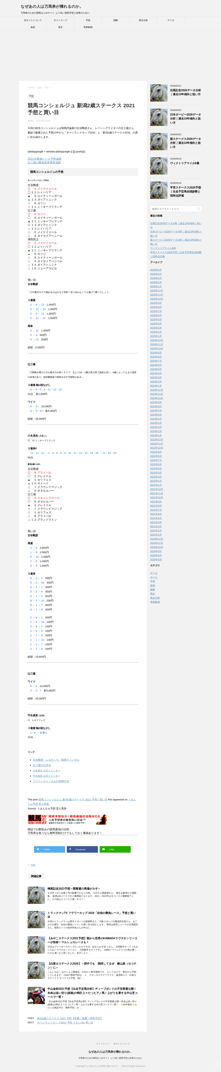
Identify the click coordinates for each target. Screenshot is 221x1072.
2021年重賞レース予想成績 (44, 158)
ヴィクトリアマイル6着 (184, 163)
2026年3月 (156, 278)
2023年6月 (156, 414)
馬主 (60, 27)
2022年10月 (156, 447)
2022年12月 (156, 439)
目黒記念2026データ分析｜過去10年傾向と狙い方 (185, 92)
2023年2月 (156, 431)
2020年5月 (156, 559)
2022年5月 (156, 468)
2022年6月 (156, 464)
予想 (88, 20)
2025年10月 (156, 298)
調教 (115, 20)
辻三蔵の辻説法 (42, 765)
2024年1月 (156, 385)
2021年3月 (156, 526)
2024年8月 (156, 356)
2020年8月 (156, 551)
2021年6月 (156, 514)
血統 (33, 27)
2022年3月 (156, 476)
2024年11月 (156, 344)
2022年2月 (156, 481)
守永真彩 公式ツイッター (46, 776)
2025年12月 (156, 290)
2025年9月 (156, 303)
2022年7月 (156, 460)
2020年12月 (156, 538)
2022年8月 (156, 456)
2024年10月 (156, 348)
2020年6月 (156, 555)
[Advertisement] (103, 57)
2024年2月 (156, 381)
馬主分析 (143, 20)
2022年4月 (156, 472)
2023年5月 (156, 418)
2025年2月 (156, 332)
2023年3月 (156, 427)
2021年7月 (156, 509)
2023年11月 (156, 394)
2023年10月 (156, 398)
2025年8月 (156, 307)
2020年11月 (156, 543)
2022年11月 (156, 443)
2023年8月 (156, 406)
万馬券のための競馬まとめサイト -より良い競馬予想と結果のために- (110, 1058)
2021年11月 (156, 493)
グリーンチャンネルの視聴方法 (51, 781)
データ (170, 20)
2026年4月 (156, 274)
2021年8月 (156, 505)
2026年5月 (156, 269)
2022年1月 (156, 485)
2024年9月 (156, 352)
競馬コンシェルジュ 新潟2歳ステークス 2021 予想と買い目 (73, 799)
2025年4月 (156, 323)
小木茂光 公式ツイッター (46, 770)
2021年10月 (156, 497)
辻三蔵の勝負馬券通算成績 (44, 162)
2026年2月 (156, 282)
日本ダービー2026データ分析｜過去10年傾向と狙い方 (185, 118)
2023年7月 (156, 410)
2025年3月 (156, 327)
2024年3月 (156, 377)
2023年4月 (156, 423)
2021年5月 (156, 518)
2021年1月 (156, 534)
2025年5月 (156, 319)
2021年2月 (156, 530)
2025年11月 (156, 294)
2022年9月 (156, 452)
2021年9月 (156, 501)
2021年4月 (156, 522)
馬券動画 (88, 27)
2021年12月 (156, 489)
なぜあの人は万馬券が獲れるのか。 (52, 6)
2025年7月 (156, 311)
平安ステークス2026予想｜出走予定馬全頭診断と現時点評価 (185, 191)
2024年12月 (156, 340)
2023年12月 (156, 389)
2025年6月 (156, 315)
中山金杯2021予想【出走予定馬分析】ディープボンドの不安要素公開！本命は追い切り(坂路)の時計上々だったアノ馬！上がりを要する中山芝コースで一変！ (92, 992)
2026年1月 (156, 286)
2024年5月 (156, 369)
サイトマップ (60, 20)
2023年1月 (156, 435)
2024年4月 (156, 373)
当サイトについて (33, 20)
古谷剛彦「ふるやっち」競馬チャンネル (56, 759)
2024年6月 (156, 365)
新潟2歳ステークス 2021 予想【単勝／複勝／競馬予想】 (70, 1018)
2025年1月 (156, 336)
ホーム (153, 577)
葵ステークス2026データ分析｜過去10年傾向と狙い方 (185, 142)
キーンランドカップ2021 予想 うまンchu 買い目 (65, 1022)
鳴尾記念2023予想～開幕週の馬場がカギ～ (73, 888)
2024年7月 (156, 361)
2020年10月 (156, 547)
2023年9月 (156, 402)
